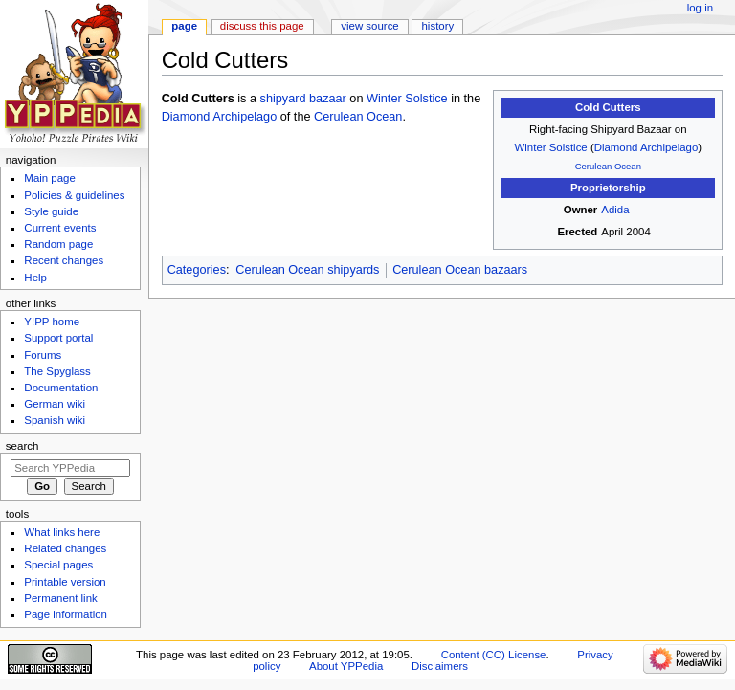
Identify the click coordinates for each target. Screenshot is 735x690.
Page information (65, 614)
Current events (60, 228)
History (438, 26)
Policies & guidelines (74, 195)
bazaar (327, 98)
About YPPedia (346, 666)
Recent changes (63, 260)
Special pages (58, 564)
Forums (42, 355)
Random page (58, 244)
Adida (615, 209)
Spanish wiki (54, 420)
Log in (700, 7)
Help (35, 277)
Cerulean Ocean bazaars (459, 270)
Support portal (58, 338)
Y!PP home (51, 321)
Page (184, 26)
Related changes (65, 548)
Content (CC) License (493, 654)
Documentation (61, 387)
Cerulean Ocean (608, 166)
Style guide (51, 211)
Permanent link (60, 598)
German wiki (54, 404)
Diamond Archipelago (646, 147)
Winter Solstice (551, 147)
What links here (62, 532)
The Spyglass (57, 371)
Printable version (64, 582)
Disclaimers (440, 666)
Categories (196, 270)
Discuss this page (262, 26)
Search (22, 446)
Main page (50, 178)
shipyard (283, 98)
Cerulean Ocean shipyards (307, 270)
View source (369, 26)
